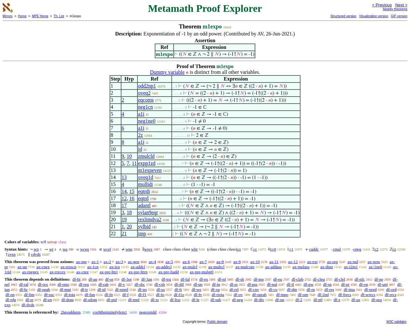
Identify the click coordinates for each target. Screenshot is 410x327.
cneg (357, 249)
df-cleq (319, 279)
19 (124, 219)
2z (140, 135)
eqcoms (146, 100)
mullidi (145, 184)
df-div (259, 299)
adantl (144, 205)
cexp (12, 254)
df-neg (237, 299)
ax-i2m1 (351, 266)
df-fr (178, 289)
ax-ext (312, 261)
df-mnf (134, 299)
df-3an (146, 279)
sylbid (144, 226)
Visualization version (373, 16)
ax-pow (374, 261)
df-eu (277, 279)
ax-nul (353, 261)
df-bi (76, 279)
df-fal (185, 279)
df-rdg (10, 299)
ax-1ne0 (375, 266)
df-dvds (28, 304)
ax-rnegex (30, 271)
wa (64, 249)
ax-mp (81, 261)
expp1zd (146, 163)
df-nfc (360, 279)
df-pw (309, 284)
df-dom (68, 299)
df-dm (292, 289)
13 (124, 177)
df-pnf (112, 299)
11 (134, 163)
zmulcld (146, 156)
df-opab (43, 289)
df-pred (370, 289)
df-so (160, 289)
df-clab (297, 279)
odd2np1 (147, 86)
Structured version (343, 16)
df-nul (272, 284)
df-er (30, 299)
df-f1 (142, 294)
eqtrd (143, 198)
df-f (125, 294)
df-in (216, 284)
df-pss (252, 284)
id (140, 149)
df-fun (90, 294)
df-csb (159, 284)
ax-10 (255, 261)
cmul (337, 249)
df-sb (239, 279)
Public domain (217, 321)
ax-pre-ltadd (169, 271)
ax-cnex (43, 266)
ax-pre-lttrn (137, 271)
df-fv (198, 294)
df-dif (179, 284)
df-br (23, 289)
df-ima (349, 289)
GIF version (399, 16)
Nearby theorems (395, 9)
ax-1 (95, 261)
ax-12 (293, 261)
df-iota (69, 294)
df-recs (390, 294)
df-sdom (90, 299)
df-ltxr (175, 299)
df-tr (84, 289)
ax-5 (169, 261)
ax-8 (220, 261)
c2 (376, 249)
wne (129, 249)
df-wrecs (368, 294)
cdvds (36, 254)
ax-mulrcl (216, 266)
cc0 (273, 249)
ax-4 (152, 261)
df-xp (215, 289)
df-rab (103, 284)
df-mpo (282, 294)
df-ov (238, 294)
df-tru (166, 279)
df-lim (29, 294)
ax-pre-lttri (109, 271)
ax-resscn (68, 266)
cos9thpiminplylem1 (110, 312)
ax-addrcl (164, 266)
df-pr (345, 284)
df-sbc (140, 284)
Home (22, 16)
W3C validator (396, 321)
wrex (148, 249)
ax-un (22, 266)
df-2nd (323, 294)
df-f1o (179, 294)
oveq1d (145, 177)
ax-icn (115, 266)
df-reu (84, 284)
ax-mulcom (244, 266)
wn (36, 249)
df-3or (126, 279)
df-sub (215, 299)
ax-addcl (138, 266)
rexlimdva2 (149, 219)
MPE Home (40, 16)
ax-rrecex (57, 271)
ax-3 (119, 261)
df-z (337, 299)
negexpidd (148, 312)
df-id (101, 289)
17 (124, 205)
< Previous (382, 5)
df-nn (279, 299)
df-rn (311, 289)
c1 (291, 249)
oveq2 (144, 93)
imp (142, 233)
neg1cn (145, 107)
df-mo (259, 279)
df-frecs (344, 294)
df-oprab (259, 294)
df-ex (203, 279)
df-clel (339, 279)
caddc (314, 249)
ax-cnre (82, 271)
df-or (109, 279)
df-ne (378, 279)
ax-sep (332, 261)
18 (129, 212)
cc (255, 249)
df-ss (234, 284)
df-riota (218, 294)
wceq (84, 249)
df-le (196, 299)
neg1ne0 (146, 121)
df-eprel (121, 289)
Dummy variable (167, 72)
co (239, 249)
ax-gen (133, 261)
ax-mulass (300, 266)
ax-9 (237, 261)
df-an (92, 279)
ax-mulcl (190, 266)
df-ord (391, 289)
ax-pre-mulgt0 (201, 271)
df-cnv (253, 289)
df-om (303, 294)
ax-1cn (92, 266)
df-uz (355, 299)
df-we (196, 289)
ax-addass (273, 266)
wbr (194, 249)
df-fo (160, 294)
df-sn (327, 284)
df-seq (376, 299)
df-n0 (318, 299)
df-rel (234, 289)
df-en (47, 299)
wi (51, 249)
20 (129, 226)
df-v (121, 284)
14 (124, 191)
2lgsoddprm (70, 312)
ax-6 (186, 261)
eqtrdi (144, 191)
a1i (141, 114)
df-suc (49, 294)
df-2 (298, 299)
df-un (197, 284)
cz (394, 249)
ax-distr (326, 266)
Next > (401, 5)
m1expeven (150, 170)
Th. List (59, 16)
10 (129, 156)
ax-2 (107, 261)
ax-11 (274, 261)
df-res (329, 289)
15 (132, 191)
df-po (142, 289)
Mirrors (7, 16)
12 (124, 198)
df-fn (108, 294)
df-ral (24, 284)
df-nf (222, 279)
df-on (9, 294)
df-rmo (63, 284)
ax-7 (203, 261)
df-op (363, 284)
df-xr (155, 299)
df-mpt (65, 289)
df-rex (43, 284)
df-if (290, 284)
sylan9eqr (148, 212)
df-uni (383, 284)
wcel (107, 249)
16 (132, 198)
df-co (273, 289)
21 (124, 233)
